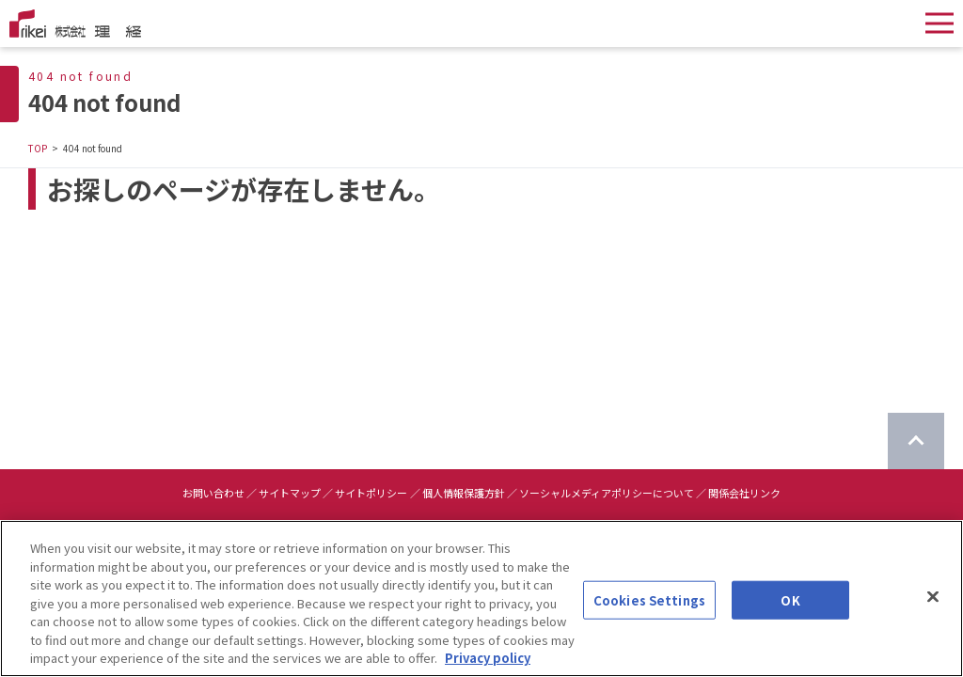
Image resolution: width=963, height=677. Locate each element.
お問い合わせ (213, 492)
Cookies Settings (649, 601)
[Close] (933, 598)
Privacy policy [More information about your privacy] (487, 660)
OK (790, 601)
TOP (37, 148)
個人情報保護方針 (463, 492)
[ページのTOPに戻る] (916, 441)
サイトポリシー (371, 492)
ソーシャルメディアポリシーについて (606, 492)
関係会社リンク (744, 492)
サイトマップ (290, 492)
